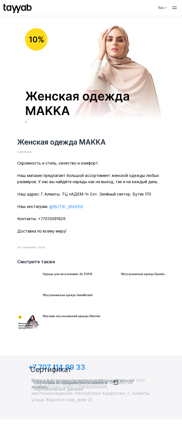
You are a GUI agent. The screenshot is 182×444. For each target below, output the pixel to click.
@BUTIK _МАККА (69, 209)
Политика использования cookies (70, 407)
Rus (161, 8)
